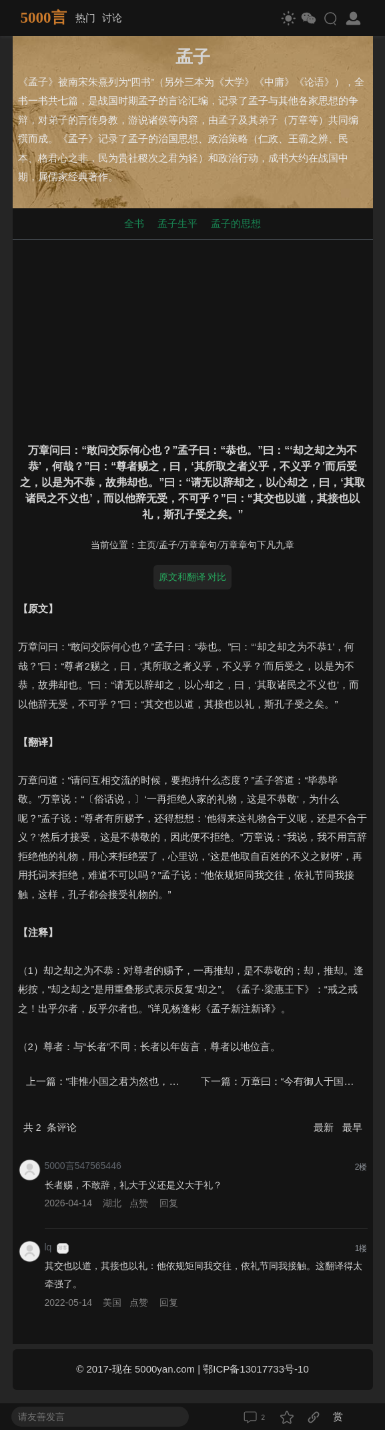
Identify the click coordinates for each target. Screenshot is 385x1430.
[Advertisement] (193, 338)
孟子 (168, 545)
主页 (146, 545)
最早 (352, 1127)
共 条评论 (50, 1127)
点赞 (138, 1203)
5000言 (44, 17)
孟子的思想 (236, 223)
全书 (134, 223)
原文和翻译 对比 (193, 576)
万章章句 (198, 545)
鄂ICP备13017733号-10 (255, 1369)
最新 (325, 1127)
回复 (168, 1203)
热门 (85, 17)
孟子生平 (177, 223)
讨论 (112, 17)
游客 (62, 1247)
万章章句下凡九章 (257, 545)
